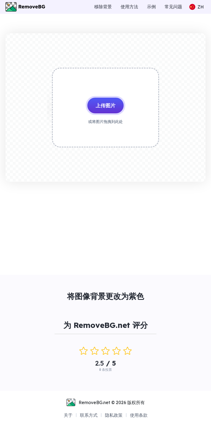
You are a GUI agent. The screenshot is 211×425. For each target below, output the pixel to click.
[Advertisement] (105, 226)
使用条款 (139, 415)
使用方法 (129, 6)
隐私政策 (114, 415)
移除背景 (103, 6)
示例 (151, 6)
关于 (68, 415)
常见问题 (173, 6)
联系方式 (89, 415)
